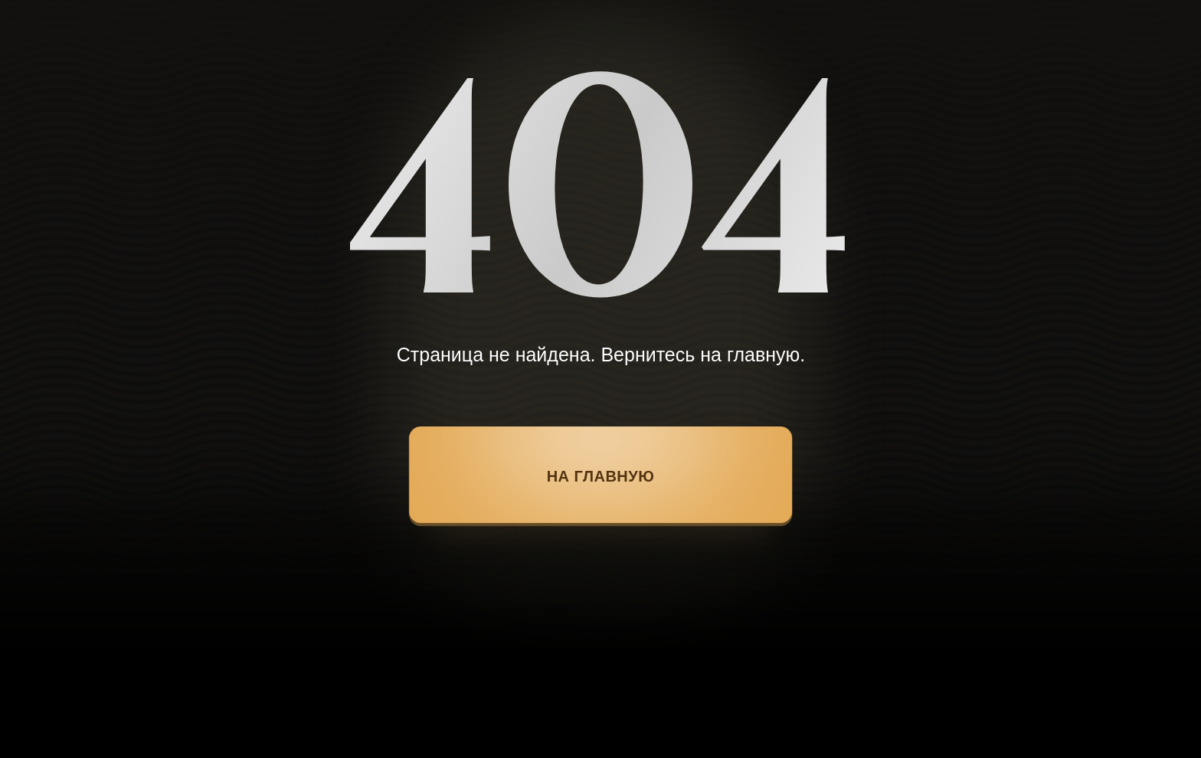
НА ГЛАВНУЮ (601, 476)
